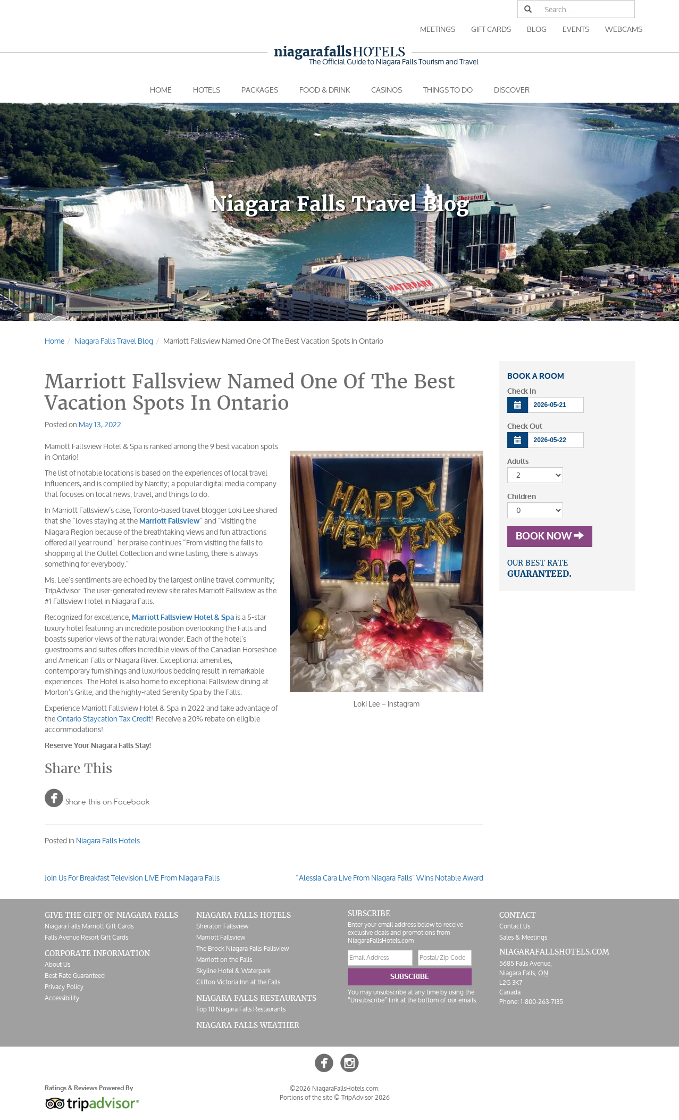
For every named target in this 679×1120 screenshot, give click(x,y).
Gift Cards (491, 29)
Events (576, 29)
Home (161, 89)
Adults (518, 462)
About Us (57, 964)
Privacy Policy (64, 986)
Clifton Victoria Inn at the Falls (238, 982)
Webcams (623, 29)
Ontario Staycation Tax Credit (104, 718)
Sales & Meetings (523, 937)
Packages (259, 89)
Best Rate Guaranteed (75, 975)
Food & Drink (324, 89)
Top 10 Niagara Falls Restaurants (241, 1009)
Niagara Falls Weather (247, 1025)
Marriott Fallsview (169, 521)
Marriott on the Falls (224, 959)
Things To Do (448, 89)
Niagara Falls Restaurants (256, 998)
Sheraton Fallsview (222, 926)
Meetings (437, 29)
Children (521, 497)
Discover (512, 89)
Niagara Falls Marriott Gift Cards (89, 926)
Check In (521, 391)
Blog (537, 29)
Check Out (524, 426)
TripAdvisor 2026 (365, 1097)
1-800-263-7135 (542, 1001)
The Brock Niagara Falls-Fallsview (242, 948)
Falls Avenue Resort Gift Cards (86, 937)
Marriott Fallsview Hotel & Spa (183, 617)
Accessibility (62, 998)
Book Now (550, 536)
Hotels (339, 52)
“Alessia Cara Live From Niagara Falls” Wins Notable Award (389, 877)
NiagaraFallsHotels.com (554, 952)
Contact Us (514, 926)
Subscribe (409, 977)
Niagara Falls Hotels (108, 840)
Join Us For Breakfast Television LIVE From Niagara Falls (132, 877)
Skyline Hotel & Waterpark (233, 970)
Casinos (386, 89)
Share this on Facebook (97, 797)
